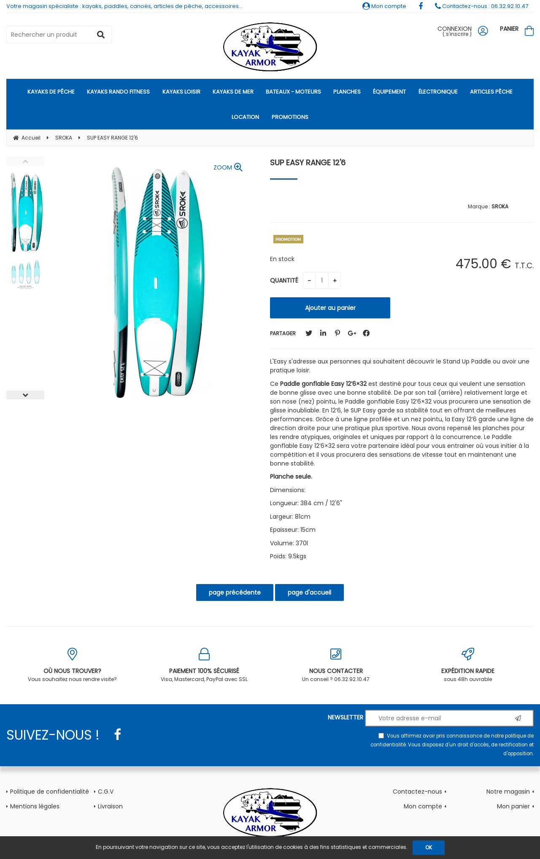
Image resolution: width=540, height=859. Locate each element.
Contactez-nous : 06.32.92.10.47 (481, 6)
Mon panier (513, 806)
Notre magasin (508, 791)
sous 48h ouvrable (468, 665)
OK (428, 847)
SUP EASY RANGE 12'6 (308, 162)
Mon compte (384, 6)
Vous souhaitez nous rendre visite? (72, 665)
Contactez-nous (417, 791)
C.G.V (105, 791)
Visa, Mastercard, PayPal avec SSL (204, 665)
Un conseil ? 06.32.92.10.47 (336, 665)
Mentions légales (34, 806)
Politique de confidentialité (49, 791)
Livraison (110, 806)
